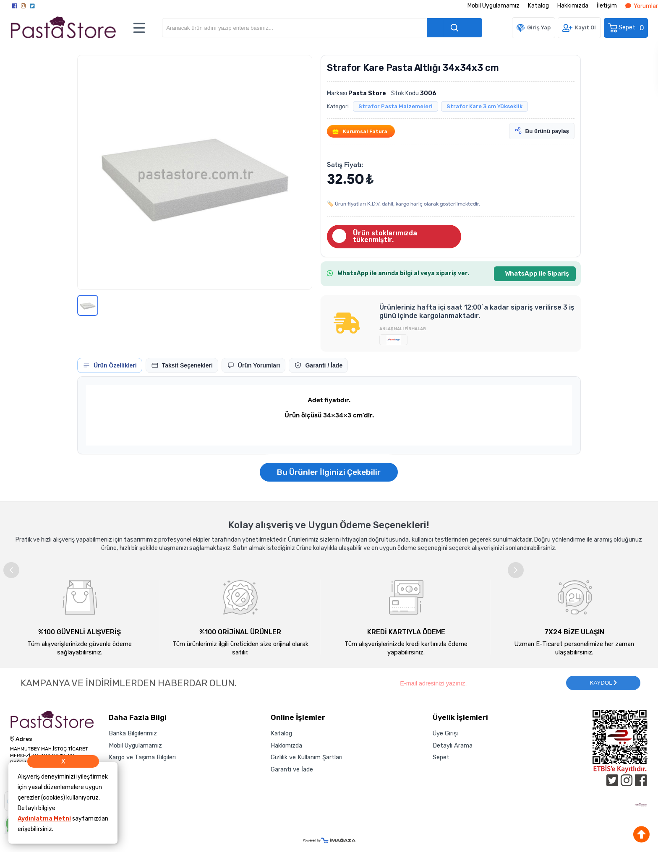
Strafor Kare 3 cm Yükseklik (484, 106)
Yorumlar (641, 6)
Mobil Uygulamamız (493, 5)
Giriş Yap (539, 27)
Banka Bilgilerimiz (133, 733)
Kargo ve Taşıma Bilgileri (142, 757)
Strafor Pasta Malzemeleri (395, 106)
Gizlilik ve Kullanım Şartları (306, 757)
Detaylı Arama (453, 745)
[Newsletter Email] (478, 683)
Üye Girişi (445, 733)
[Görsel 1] (87, 305)
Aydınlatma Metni (44, 818)
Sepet (627, 28)
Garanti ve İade (292, 769)
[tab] (109, 365)
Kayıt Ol (585, 27)
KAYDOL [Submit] (603, 683)
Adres (21, 739)
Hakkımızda (572, 5)
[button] (194, 172)
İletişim (607, 5)
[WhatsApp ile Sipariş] (535, 273)
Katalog (538, 5)
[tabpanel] (329, 415)
